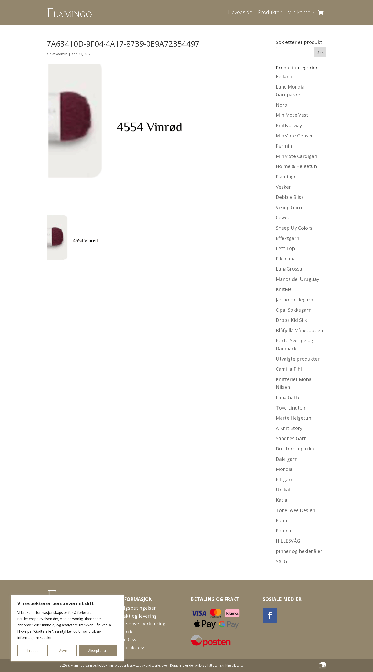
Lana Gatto (288, 397)
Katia (281, 500)
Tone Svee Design (295, 510)
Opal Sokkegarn (293, 310)
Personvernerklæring (142, 623)
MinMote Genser (294, 136)
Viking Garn (289, 207)
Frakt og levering (138, 616)
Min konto (298, 12)
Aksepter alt (98, 650)
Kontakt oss (132, 647)
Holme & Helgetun (296, 166)
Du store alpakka (295, 448)
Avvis (63, 650)
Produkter (270, 12)
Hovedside (240, 12)
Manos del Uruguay (297, 279)
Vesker (283, 187)
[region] (67, 628)
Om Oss (127, 639)
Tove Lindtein (291, 408)
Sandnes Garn (291, 438)
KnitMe (284, 289)
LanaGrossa (289, 269)
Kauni (282, 520)
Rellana (284, 76)
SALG (281, 561)
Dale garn (286, 459)
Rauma (283, 531)
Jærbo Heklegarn (294, 299)
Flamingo (286, 176)
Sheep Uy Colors (294, 228)
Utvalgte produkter (298, 359)
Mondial (285, 469)
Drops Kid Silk (291, 320)
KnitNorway (289, 125)
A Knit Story (289, 428)
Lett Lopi (286, 248)
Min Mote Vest (292, 115)
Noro (281, 105)
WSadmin (59, 54)
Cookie (126, 632)
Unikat (283, 489)
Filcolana (286, 258)
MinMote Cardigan (296, 156)
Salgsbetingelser (137, 608)
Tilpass (32, 650)
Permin (284, 146)
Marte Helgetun (293, 418)
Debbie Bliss (290, 197)
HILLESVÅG (288, 541)
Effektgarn (287, 238)
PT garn (284, 479)
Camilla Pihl (289, 369)
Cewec (283, 217)
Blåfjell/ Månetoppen (299, 330)
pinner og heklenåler (299, 551)
